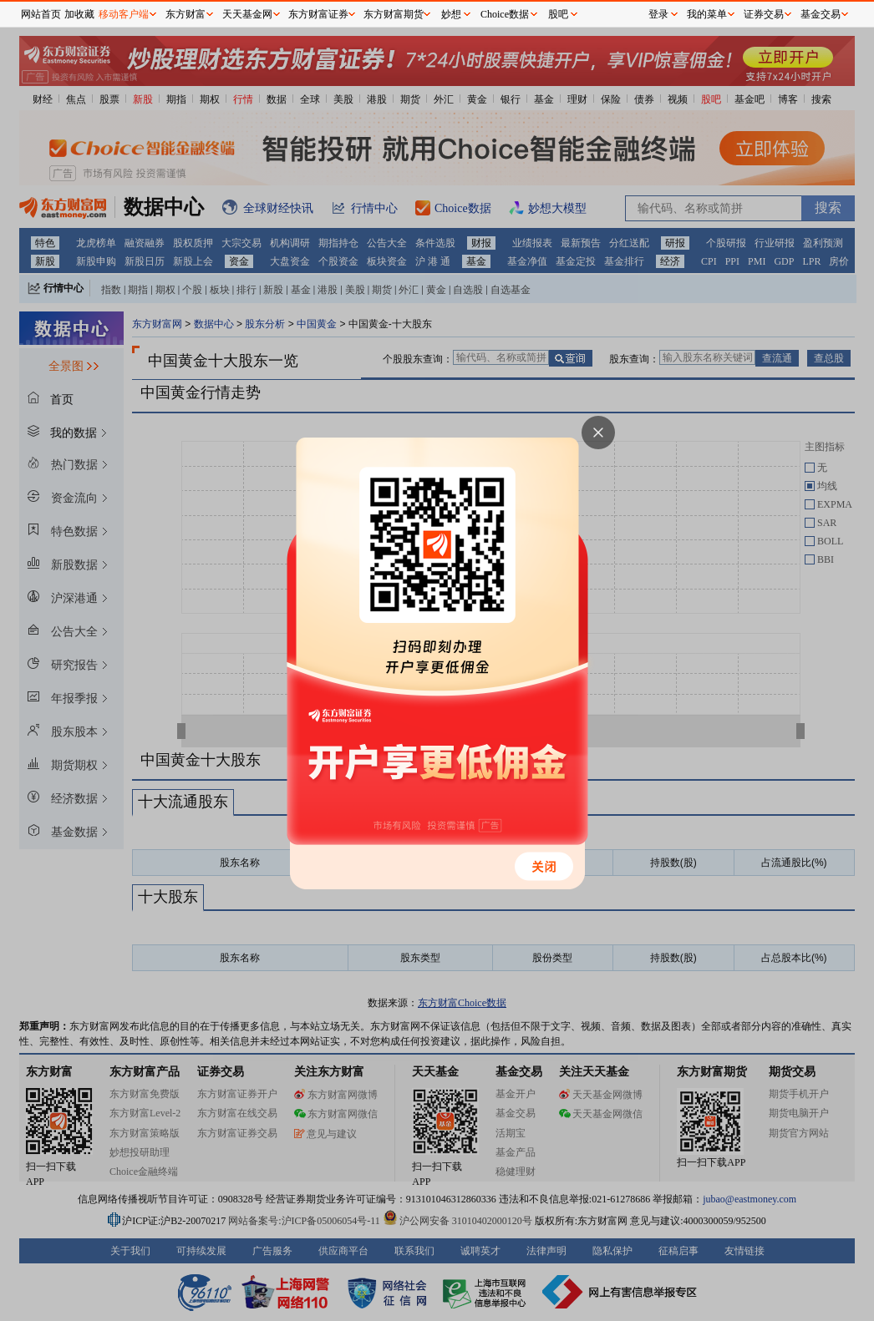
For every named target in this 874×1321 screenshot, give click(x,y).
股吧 (558, 14)
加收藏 (79, 14)
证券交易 (764, 14)
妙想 (451, 14)
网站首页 (41, 14)
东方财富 (185, 14)
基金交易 (820, 14)
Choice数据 (504, 14)
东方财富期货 (393, 14)
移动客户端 (124, 14)
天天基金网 (247, 14)
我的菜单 (707, 14)
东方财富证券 (318, 14)
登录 (658, 14)
